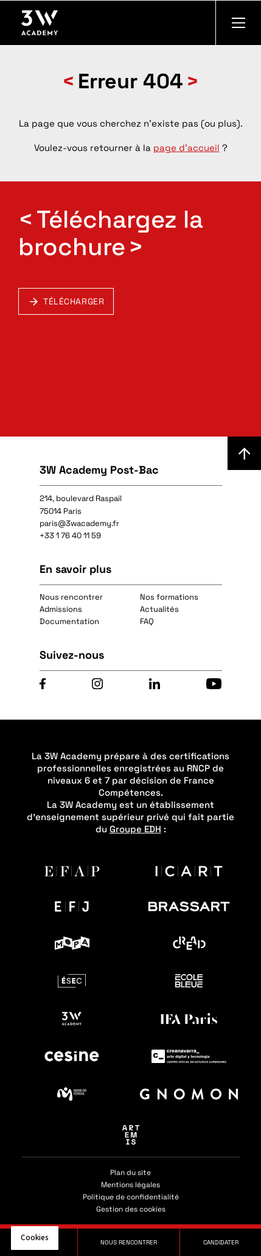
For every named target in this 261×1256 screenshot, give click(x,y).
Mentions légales (130, 1185)
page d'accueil (186, 147)
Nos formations (169, 597)
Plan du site (130, 1172)
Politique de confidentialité (131, 1197)
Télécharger (73, 301)
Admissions (61, 609)
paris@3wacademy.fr (79, 523)
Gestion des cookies (130, 1209)
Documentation (69, 621)
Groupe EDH (135, 829)
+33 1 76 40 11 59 (70, 535)
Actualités (159, 609)
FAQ (147, 621)
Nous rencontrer (71, 597)
